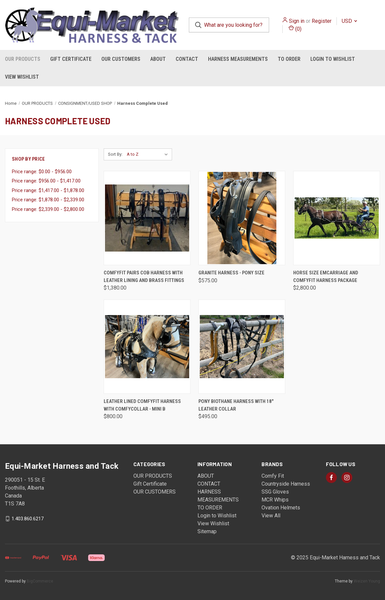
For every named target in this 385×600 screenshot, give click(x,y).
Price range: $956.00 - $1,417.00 (46, 181)
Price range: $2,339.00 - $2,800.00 (48, 209)
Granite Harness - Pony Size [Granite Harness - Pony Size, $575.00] (231, 273)
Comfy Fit (273, 476)
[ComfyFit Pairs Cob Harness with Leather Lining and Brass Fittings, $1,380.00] (147, 218)
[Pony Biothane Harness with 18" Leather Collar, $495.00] (242, 346)
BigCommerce (40, 581)
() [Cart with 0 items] (295, 28)
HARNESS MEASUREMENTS (238, 59)
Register (322, 21)
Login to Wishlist (332, 59)
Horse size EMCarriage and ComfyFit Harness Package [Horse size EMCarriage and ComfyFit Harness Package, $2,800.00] (325, 276)
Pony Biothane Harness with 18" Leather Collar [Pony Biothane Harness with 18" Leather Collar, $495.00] (235, 405)
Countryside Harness (286, 484)
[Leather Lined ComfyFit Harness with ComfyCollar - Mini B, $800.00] (147, 346)
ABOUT (158, 59)
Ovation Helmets (281, 507)
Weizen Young (367, 581)
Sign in (296, 21)
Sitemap (207, 531)
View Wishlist (22, 77)
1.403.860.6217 (28, 519)
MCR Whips (275, 500)
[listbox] (149, 154)
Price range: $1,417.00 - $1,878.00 (48, 190)
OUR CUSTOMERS (120, 59)
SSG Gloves (275, 492)
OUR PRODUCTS (22, 59)
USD (349, 21)
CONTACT (187, 59)
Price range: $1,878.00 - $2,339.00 (48, 200)
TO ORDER (289, 59)
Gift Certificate (70, 59)
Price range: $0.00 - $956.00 (42, 172)
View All (271, 515)
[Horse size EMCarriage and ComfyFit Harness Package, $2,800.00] (337, 218)
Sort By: (115, 154)
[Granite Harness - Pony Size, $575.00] (242, 218)
